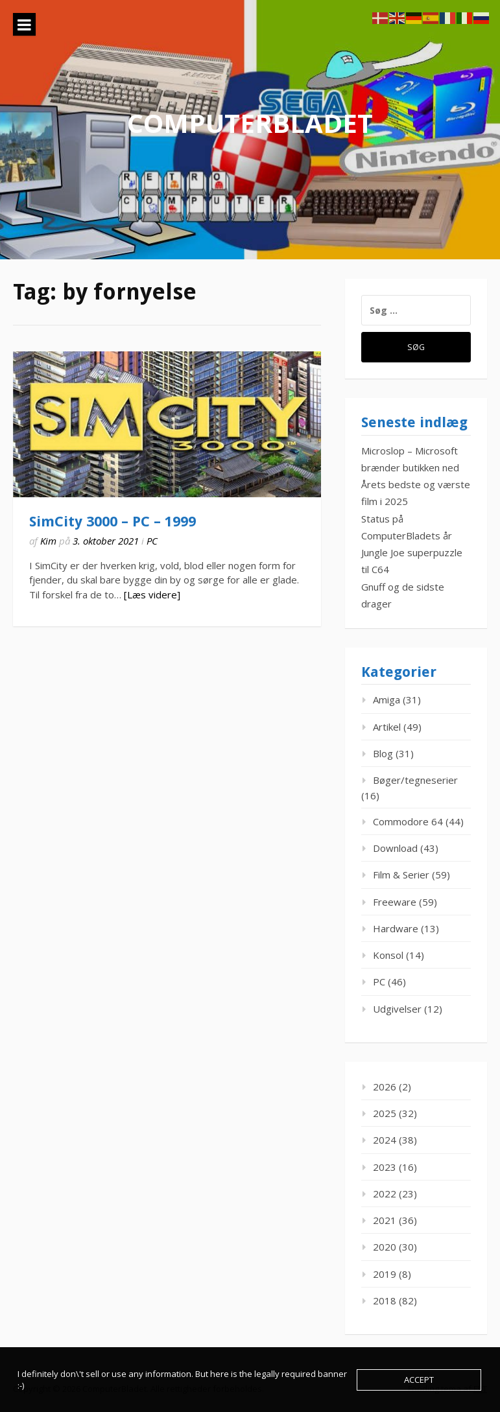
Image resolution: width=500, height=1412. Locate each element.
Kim (48, 540)
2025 (384, 1113)
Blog (383, 753)
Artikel (387, 726)
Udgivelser (397, 1008)
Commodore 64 (408, 821)
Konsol (388, 954)
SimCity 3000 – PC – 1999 (112, 521)
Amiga (386, 699)
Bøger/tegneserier (415, 779)
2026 (384, 1086)
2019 (384, 1273)
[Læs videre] (152, 594)
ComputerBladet (250, 123)
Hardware (395, 928)
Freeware (394, 901)
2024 (384, 1139)
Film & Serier (401, 874)
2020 (384, 1246)
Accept (419, 1379)
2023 (384, 1166)
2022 (384, 1193)
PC (152, 540)
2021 (384, 1220)
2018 (384, 1300)
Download (395, 847)
